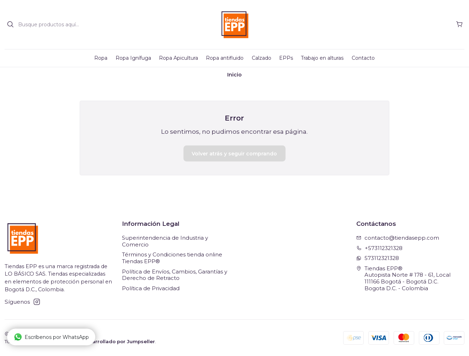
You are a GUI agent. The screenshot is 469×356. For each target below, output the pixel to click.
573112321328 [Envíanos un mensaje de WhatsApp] (377, 258)
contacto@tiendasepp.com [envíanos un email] (397, 238)
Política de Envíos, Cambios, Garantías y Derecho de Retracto (174, 275)
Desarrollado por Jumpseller (118, 341)
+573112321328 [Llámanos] (379, 248)
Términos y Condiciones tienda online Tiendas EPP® (172, 258)
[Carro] (459, 24)
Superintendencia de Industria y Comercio (165, 241)
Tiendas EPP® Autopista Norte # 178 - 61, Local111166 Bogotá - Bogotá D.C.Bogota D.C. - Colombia (403, 278)
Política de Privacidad (151, 288)
